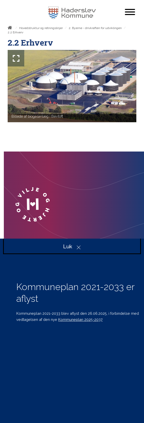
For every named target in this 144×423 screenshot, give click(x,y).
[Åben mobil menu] (130, 12)
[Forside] (11, 28)
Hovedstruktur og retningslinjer (41, 28)
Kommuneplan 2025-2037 (80, 319)
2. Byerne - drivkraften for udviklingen (95, 28)
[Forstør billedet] (16, 58)
